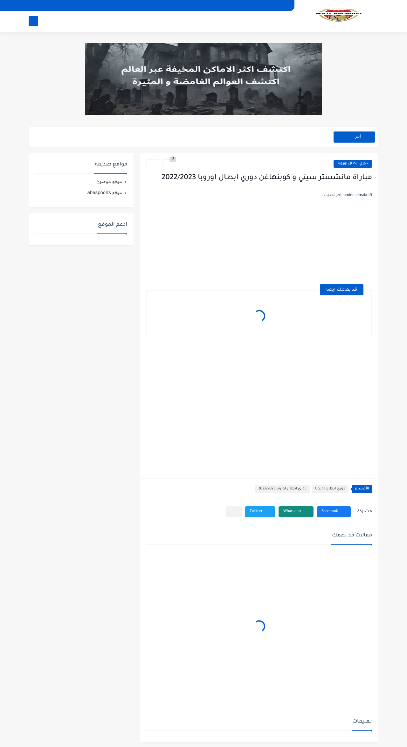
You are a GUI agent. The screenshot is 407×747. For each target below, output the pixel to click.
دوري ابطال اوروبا (353, 164)
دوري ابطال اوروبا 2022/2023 (282, 489)
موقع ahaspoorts (104, 192)
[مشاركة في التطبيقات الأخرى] (234, 511)
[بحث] (33, 21)
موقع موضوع (109, 181)
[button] (334, 511)
